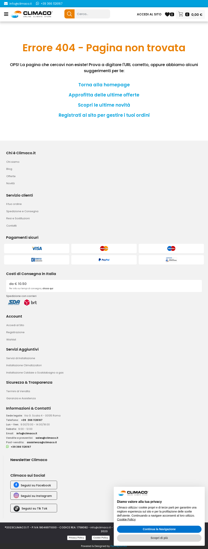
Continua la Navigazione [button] (159, 529)
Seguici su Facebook (36, 485)
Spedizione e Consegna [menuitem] (22, 211)
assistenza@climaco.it (42, 442)
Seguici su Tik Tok (34, 508)
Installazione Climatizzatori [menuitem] (24, 365)
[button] (69, 13)
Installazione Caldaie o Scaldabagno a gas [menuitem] (35, 373)
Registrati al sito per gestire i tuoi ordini (104, 115)
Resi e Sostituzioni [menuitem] (18, 218)
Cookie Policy (100, 537)
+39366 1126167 (31, 420)
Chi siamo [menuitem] (13, 162)
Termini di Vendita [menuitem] (18, 391)
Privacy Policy (76, 537)
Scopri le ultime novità (104, 105)
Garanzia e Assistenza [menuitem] (21, 398)
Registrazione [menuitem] (15, 332)
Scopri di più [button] (159, 537)
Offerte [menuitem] (11, 176)
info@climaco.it (21, 4)
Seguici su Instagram (36, 496)
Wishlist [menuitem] (11, 339)
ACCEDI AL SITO (149, 14)
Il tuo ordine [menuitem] (14, 204)
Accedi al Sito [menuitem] (15, 325)
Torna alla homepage (104, 85)
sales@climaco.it (47, 438)
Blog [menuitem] (9, 169)
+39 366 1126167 (52, 4)
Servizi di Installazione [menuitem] (20, 358)
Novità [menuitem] (10, 183)
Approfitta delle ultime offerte (104, 95)
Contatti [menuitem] (11, 226)
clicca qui (47, 288)
